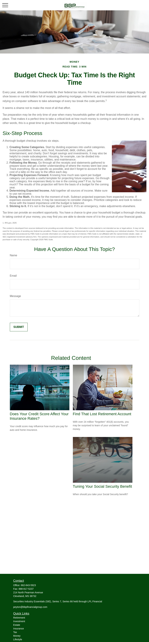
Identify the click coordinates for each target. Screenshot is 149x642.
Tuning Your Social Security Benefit (102, 486)
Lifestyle (17, 639)
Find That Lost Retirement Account (102, 414)
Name (13, 255)
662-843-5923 (28, 585)
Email (13, 275)
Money (17, 635)
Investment (19, 621)
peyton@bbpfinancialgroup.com (30, 607)
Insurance (18, 628)
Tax (15, 632)
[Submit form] (19, 327)
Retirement (19, 617)
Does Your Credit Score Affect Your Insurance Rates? (39, 416)
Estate (16, 625)
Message (15, 296)
